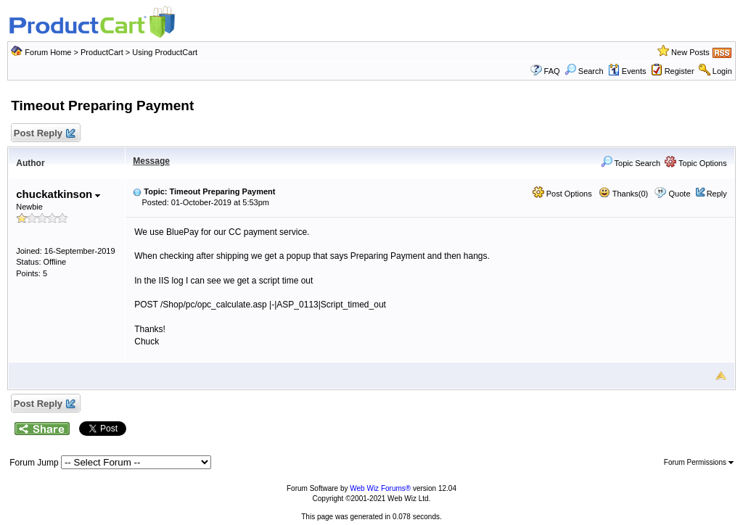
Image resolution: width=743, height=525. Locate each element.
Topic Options (696, 163)
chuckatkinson (58, 194)
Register (679, 71)
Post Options (562, 193)
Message (151, 161)
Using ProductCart (164, 52)
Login (722, 71)
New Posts (690, 52)
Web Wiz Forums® (380, 488)
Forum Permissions (699, 462)
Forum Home (48, 52)
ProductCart (102, 52)
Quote (680, 193)
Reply (717, 193)
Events (627, 71)
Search (584, 71)
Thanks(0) (623, 193)
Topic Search (630, 163)
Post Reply (43, 134)
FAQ (552, 71)
